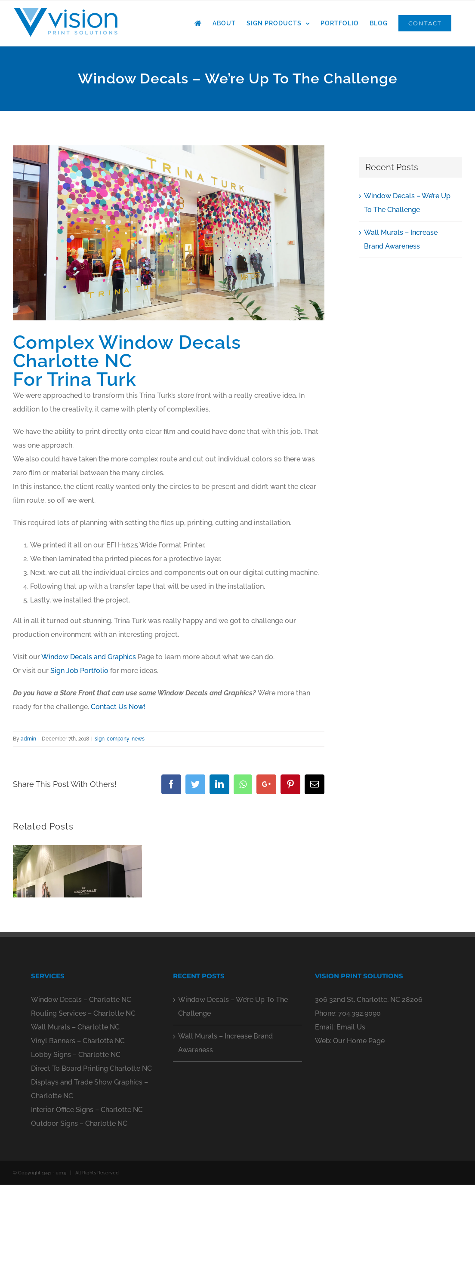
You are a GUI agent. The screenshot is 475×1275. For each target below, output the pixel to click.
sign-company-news (120, 739)
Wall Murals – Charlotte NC (75, 1116)
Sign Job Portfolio (79, 671)
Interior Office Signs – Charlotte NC (87, 1198)
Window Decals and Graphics (88, 657)
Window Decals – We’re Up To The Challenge (233, 1095)
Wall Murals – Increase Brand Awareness (225, 1132)
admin (28, 739)
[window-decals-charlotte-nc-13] (168, 232)
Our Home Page (359, 1129)
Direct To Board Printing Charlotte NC (91, 1157)
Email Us (350, 1116)
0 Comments (84, 979)
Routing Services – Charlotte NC (83, 1102)
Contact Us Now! (118, 707)
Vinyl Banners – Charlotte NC (78, 1129)
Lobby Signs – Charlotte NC (75, 1143)
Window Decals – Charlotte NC (81, 1088)
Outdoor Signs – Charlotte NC (79, 1212)
